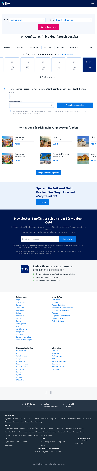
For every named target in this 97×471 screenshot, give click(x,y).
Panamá (16, 422)
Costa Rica (45, 418)
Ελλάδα (81, 428)
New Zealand (79, 444)
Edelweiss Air (21, 361)
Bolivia (15, 418)
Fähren (18, 321)
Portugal (76, 432)
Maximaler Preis (15, 101)
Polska (69, 432)
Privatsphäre (56, 369)
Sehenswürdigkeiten (23, 337)
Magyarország (29, 432)
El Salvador (28, 418)
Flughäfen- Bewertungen (61, 316)
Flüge (18, 300)
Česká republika (40, 428)
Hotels (18, 313)
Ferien (18, 305)
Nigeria (24, 442)
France (75, 428)
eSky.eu (37, 452)
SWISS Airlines (21, 350)
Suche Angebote (48, 27)
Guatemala (72, 418)
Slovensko (22, 435)
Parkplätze (20, 332)
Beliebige (20, 47)
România (7, 435)
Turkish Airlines (21, 356)
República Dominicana (58, 418)
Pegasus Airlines (22, 364)
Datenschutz (56, 364)
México (88, 418)
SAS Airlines (20, 380)
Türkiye (43, 445)
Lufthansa (20, 372)
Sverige (15, 435)
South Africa (8, 445)
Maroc (18, 442)
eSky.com (45, 452)
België (6, 428)
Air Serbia (19, 377)
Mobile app (56, 300)
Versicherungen (21, 329)
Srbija (82, 432)
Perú (22, 422)
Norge (54, 432)
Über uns (55, 350)
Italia (20, 432)
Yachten (19, 318)
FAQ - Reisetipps (58, 321)
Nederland (47, 432)
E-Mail (11, 93)
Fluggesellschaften (58, 305)
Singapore (61, 442)
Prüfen (43, 202)
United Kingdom (46, 435)
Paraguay (38, 422)
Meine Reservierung (59, 361)
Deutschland (60, 428)
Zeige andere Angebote (48, 172)
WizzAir (18, 353)
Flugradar (55, 302)
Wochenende (33, 47)
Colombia (36, 418)
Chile (20, 418)
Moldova (38, 432)
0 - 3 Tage (47, 47)
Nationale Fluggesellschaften (62, 308)
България (30, 428)
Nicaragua (8, 422)
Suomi (30, 435)
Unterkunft (20, 308)
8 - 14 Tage (74, 47)
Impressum (56, 353)
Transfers (19, 334)
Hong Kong (44, 442)
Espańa (69, 428)
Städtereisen (20, 302)
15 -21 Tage (88, 47)
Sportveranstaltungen (24, 340)
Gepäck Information (59, 318)
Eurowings (20, 369)
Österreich (61, 432)
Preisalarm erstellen (75, 105)
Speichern (67, 239)
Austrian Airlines (22, 366)
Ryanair (19, 374)
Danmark (51, 428)
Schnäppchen (21, 324)
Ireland (14, 432)
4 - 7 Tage (60, 47)
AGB (53, 358)
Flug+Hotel (20, 310)
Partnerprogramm (58, 356)
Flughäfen (55, 313)
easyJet (19, 358)
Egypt (6, 442)
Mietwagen (20, 316)
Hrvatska (7, 432)
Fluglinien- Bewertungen (60, 310)
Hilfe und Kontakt (58, 366)
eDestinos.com (55, 452)
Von (6, 19)
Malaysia (53, 442)
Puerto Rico (29, 422)
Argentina (7, 418)
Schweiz (36, 435)
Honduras (80, 418)
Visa (17, 326)
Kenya (12, 442)
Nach (51, 19)
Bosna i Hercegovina (17, 428)
